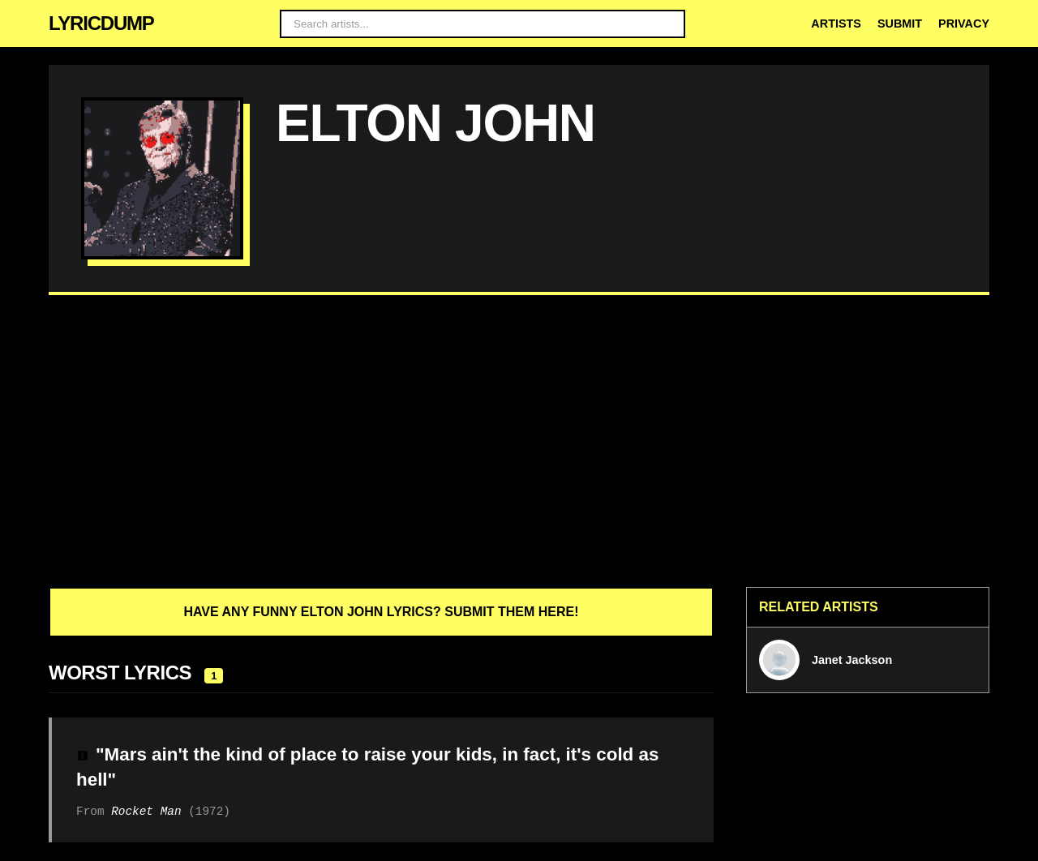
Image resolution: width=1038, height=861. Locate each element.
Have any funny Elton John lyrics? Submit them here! (380, 612)
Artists (836, 23)
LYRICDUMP (101, 23)
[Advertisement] (519, 441)
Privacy (963, 23)
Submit (899, 23)
